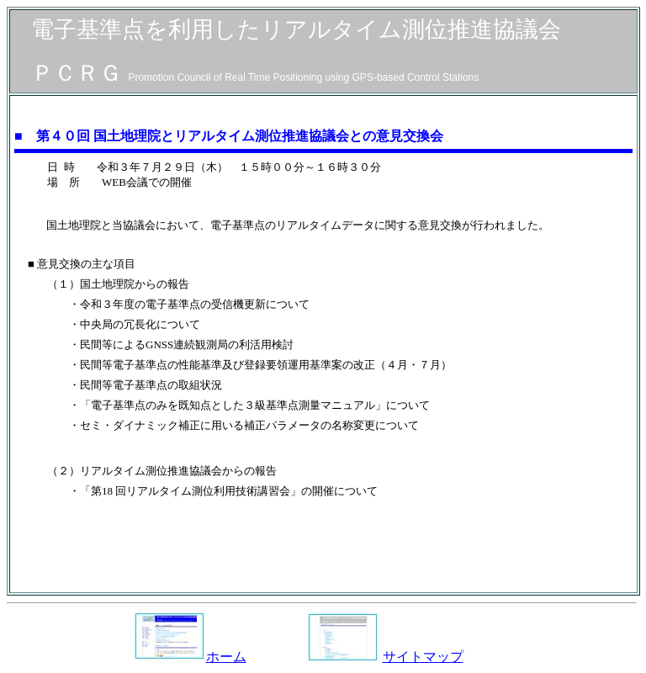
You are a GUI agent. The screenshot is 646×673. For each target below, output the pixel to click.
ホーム (189, 656)
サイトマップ (423, 656)
